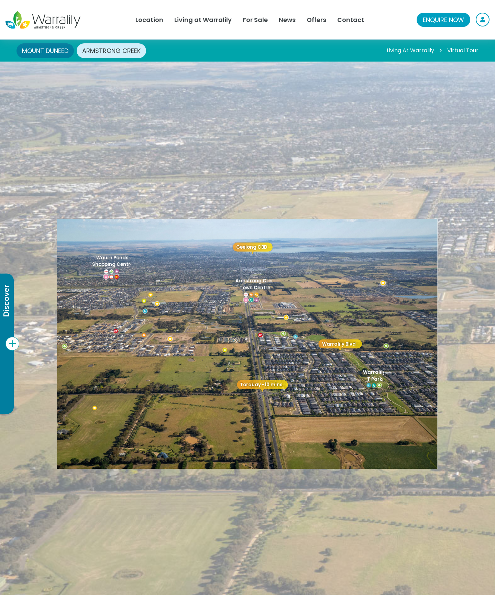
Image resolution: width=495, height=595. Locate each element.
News (287, 19)
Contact (350, 19)
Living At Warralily (410, 50)
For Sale (255, 19)
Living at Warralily (203, 19)
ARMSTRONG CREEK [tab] (111, 50)
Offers (316, 19)
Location (149, 19)
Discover (6, 301)
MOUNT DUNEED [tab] (45, 50)
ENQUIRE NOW (443, 19)
